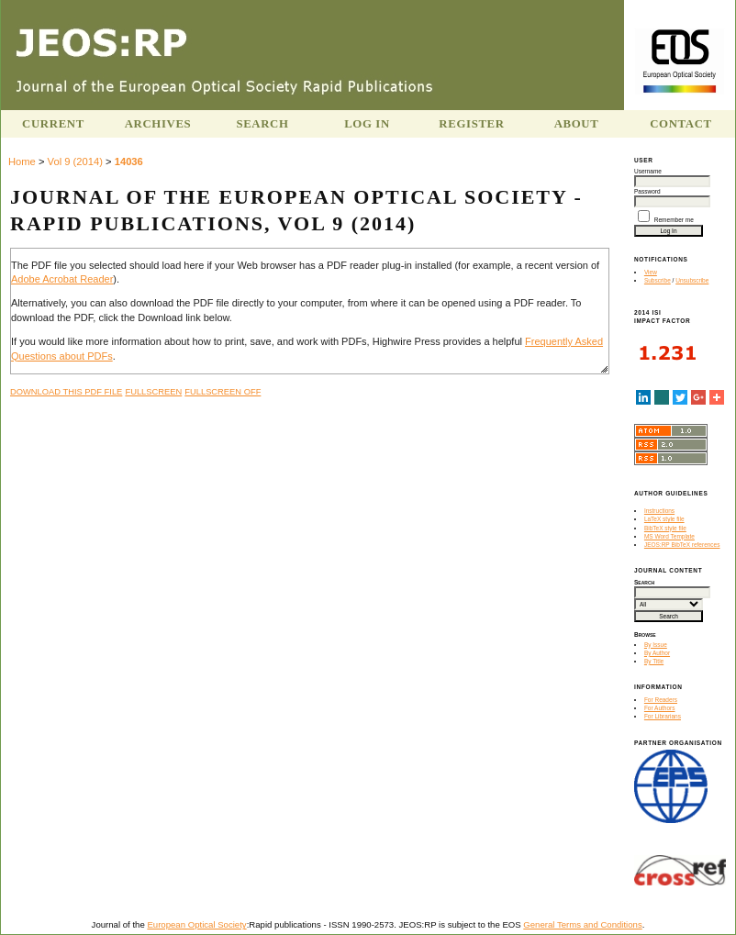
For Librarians (662, 716)
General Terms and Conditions (582, 924)
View (650, 272)
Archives (158, 123)
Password (647, 191)
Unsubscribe (691, 280)
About (576, 123)
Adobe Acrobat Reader (62, 278)
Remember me (674, 220)
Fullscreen (153, 391)
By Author (657, 653)
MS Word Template (669, 536)
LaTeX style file (664, 519)
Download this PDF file (66, 391)
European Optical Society (196, 924)
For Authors (659, 708)
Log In (367, 123)
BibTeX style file (665, 528)
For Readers (660, 699)
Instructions (659, 510)
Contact (681, 123)
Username (648, 171)
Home (22, 161)
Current (53, 123)
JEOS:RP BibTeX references (682, 544)
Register (471, 123)
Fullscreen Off (222, 391)
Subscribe (657, 280)
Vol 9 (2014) (75, 161)
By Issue (655, 644)
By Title (654, 661)
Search (262, 123)
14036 (129, 161)
